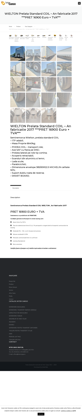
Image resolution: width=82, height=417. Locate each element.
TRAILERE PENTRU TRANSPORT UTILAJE (20, 377)
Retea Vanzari (13, 333)
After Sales (12, 339)
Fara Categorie (28, 26)
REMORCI (11, 371)
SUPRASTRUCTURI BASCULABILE (18, 359)
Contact (11, 345)
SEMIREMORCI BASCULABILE (17, 353)
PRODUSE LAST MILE (15, 382)
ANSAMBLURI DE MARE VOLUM (17, 365)
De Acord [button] (41, 414)
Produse (18, 26)
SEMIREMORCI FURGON (15, 362)
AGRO (10, 380)
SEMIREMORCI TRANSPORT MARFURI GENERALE (22, 356)
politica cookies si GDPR (68, 411)
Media (10, 342)
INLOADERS (12, 368)
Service (11, 336)
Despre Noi (12, 327)
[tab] (15, 234)
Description (16, 234)
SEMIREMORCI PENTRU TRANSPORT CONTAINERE (23, 374)
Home (10, 26)
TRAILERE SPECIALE (15, 385)
